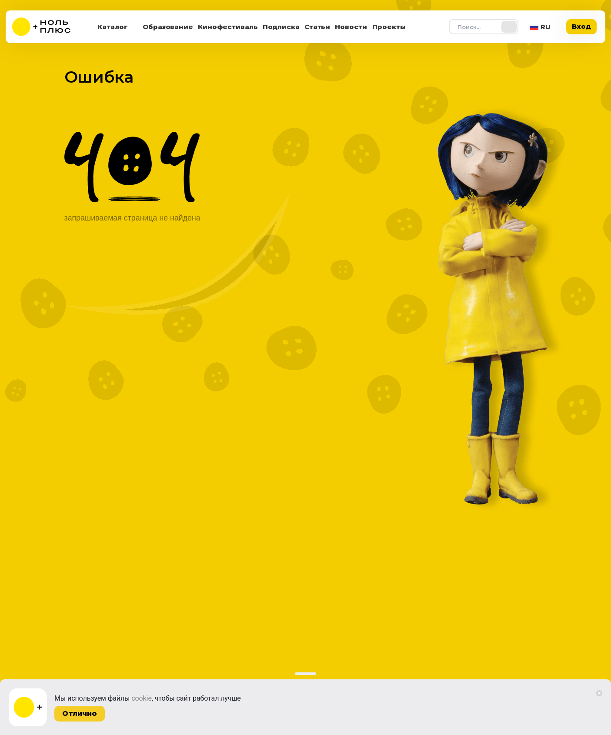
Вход (581, 26)
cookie (141, 698)
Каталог (112, 27)
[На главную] (47, 27)
